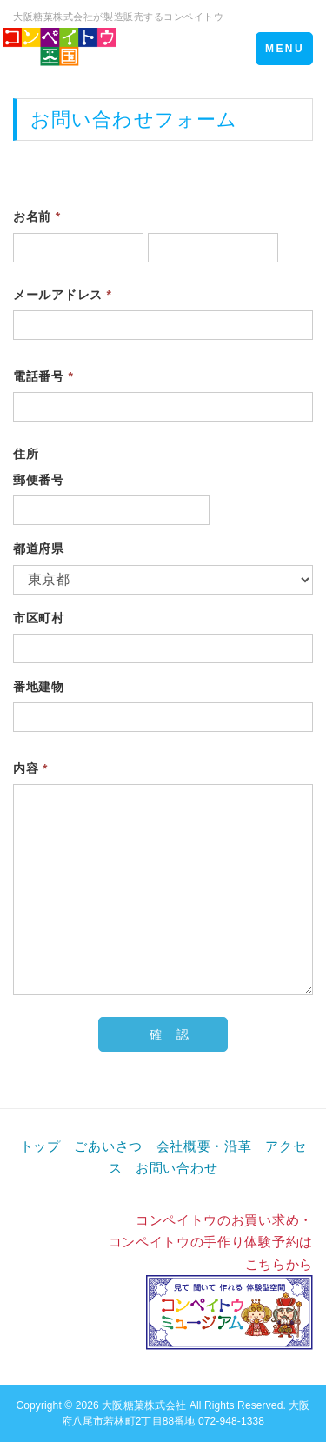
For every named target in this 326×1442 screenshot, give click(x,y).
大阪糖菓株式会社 (144, 1405)
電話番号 (43, 376)
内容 (30, 768)
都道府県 (38, 548)
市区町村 (38, 618)
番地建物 (38, 687)
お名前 (37, 216)
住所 (25, 454)
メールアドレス (62, 295)
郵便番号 (38, 480)
